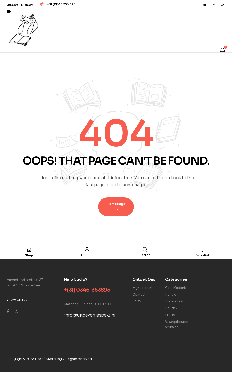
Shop (29, 255)
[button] (20, 5)
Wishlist (202, 255)
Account (87, 255)
